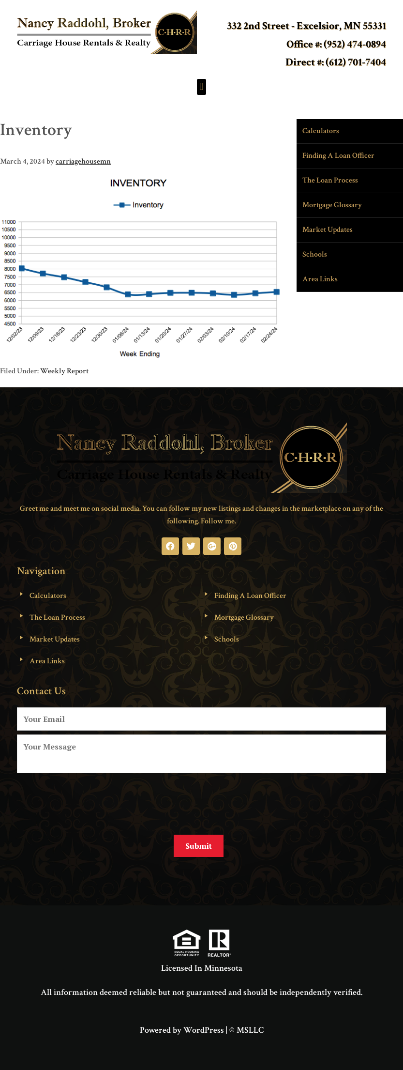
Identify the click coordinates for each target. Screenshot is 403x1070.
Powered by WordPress (182, 1028)
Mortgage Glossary (332, 205)
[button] (201, 87)
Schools (314, 254)
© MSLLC (246, 1028)
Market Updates (327, 230)
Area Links (320, 279)
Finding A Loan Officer (338, 156)
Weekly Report (64, 371)
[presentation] (90, 800)
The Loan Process (330, 180)
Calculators (320, 131)
